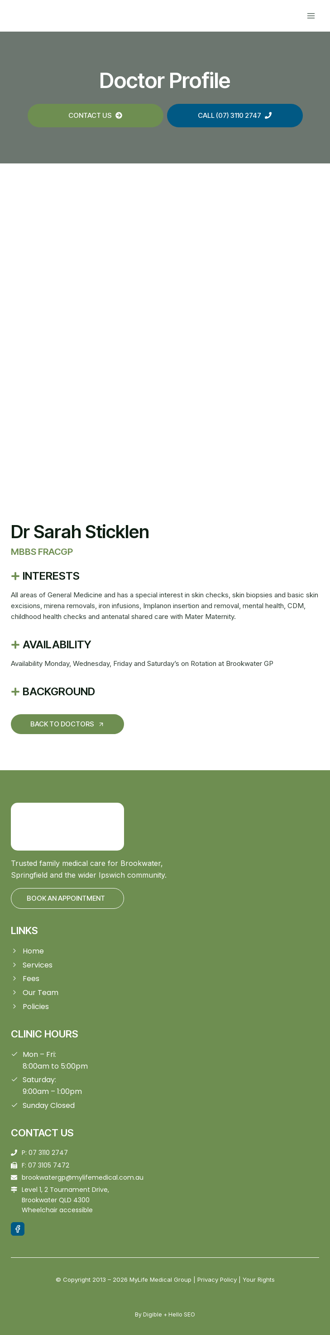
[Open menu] (310, 16)
